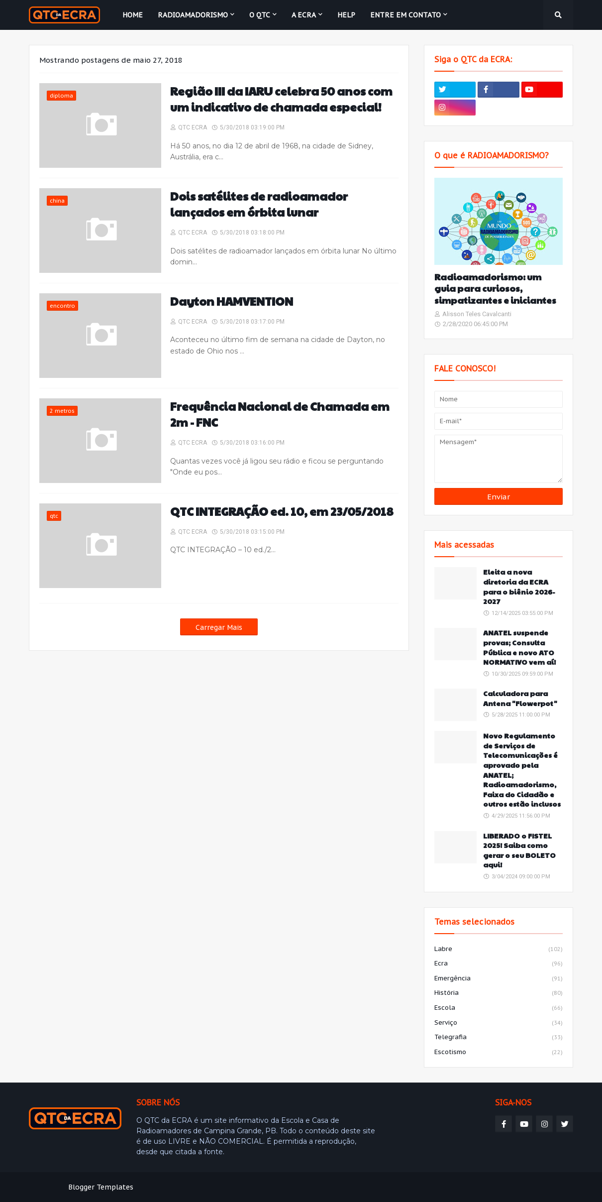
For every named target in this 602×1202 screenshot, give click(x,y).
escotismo (498, 1052)
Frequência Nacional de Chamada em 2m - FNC (280, 414)
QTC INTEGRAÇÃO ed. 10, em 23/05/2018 (282, 511)
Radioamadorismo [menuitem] (193, 14)
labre (498, 950)
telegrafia (498, 1038)
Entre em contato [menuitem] (405, 14)
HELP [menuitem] (346, 14)
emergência (498, 979)
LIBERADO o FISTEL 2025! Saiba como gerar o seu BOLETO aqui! (519, 850)
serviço (498, 1023)
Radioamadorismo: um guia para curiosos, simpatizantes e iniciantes (495, 288)
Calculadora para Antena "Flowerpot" (520, 698)
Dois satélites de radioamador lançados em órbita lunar (259, 204)
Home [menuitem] (132, 14)
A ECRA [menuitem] (304, 14)
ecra (498, 964)
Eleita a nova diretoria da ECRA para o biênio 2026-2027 (519, 586)
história (498, 993)
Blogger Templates (100, 1187)
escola (498, 1008)
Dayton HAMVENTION (231, 301)
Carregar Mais (219, 627)
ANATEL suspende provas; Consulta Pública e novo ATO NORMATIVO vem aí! (519, 647)
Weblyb (199, 1187)
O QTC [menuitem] (259, 14)
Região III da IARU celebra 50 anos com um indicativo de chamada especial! (281, 99)
